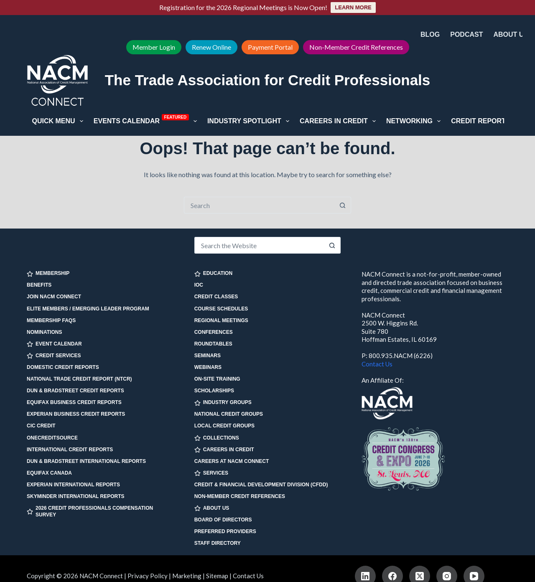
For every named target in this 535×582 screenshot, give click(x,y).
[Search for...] (259, 205)
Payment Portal (270, 47)
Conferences (213, 332)
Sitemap (217, 575)
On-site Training (217, 379)
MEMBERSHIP (48, 273)
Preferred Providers (225, 531)
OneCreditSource (52, 438)
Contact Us (377, 364)
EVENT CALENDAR (54, 344)
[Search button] (342, 205)
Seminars (207, 355)
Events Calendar (147, 120)
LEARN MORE (353, 7)
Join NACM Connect (54, 297)
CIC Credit (41, 426)
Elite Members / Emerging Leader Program (88, 309)
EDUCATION (213, 273)
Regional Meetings (221, 320)
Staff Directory (217, 543)
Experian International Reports (73, 485)
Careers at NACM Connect (231, 461)
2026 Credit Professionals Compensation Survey (90, 511)
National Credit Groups (228, 414)
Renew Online (211, 47)
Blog (430, 34)
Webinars (208, 367)
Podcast (466, 34)
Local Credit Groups (224, 426)
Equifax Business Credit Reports (74, 402)
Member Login (153, 47)
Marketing (186, 575)
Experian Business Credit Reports (76, 414)
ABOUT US (211, 508)
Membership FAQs (51, 320)
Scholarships (214, 391)
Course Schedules (221, 309)
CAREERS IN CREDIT (224, 450)
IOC (198, 285)
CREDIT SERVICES (54, 356)
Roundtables (213, 344)
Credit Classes (216, 297)
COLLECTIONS (216, 438)
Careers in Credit (339, 121)
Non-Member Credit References (356, 47)
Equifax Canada (49, 473)
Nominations (44, 332)
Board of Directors (223, 520)
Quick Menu (59, 121)
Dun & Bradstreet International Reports (86, 461)
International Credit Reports (70, 449)
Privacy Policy (147, 575)
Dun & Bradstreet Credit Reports (75, 391)
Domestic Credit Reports (63, 367)
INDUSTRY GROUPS (223, 402)
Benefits (39, 285)
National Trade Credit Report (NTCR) (79, 379)
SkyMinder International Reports (76, 496)
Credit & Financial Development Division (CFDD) (261, 485)
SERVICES (211, 473)
